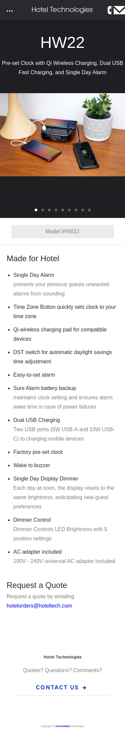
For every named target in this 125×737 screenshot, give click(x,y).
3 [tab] (50, 210)
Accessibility (62, 726)
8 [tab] (84, 210)
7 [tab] (77, 210)
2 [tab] (44, 210)
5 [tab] (64, 210)
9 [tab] (90, 210)
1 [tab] (37, 210)
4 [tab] (57, 210)
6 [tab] (70, 210)
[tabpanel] (62, 134)
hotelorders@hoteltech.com (39, 606)
